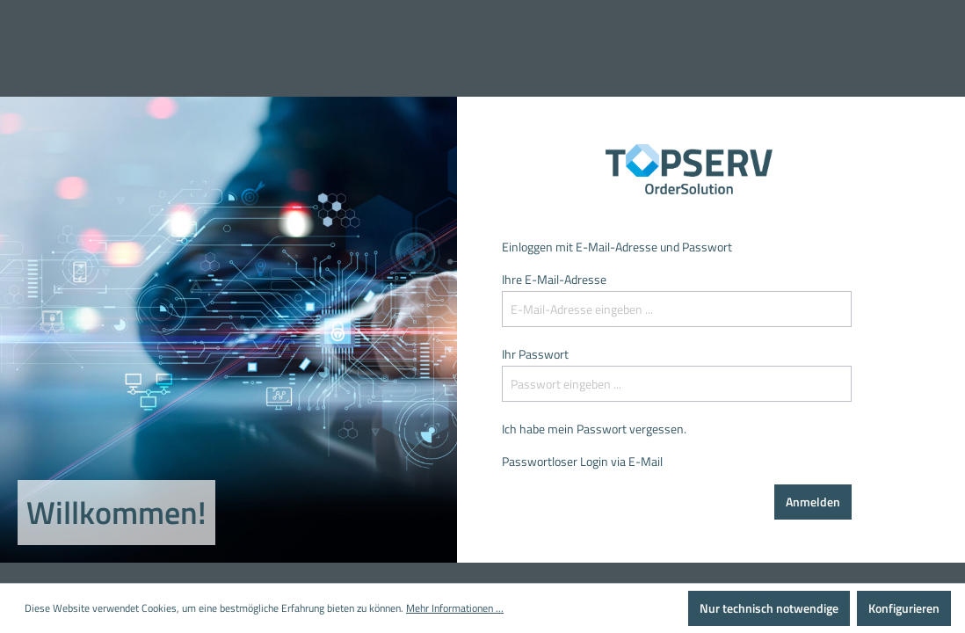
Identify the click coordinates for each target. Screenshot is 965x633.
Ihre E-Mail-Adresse (554, 279)
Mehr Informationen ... (455, 608)
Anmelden (813, 501)
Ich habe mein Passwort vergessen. (594, 428)
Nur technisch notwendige (769, 608)
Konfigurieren (904, 608)
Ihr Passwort (535, 354)
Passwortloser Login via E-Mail (582, 461)
